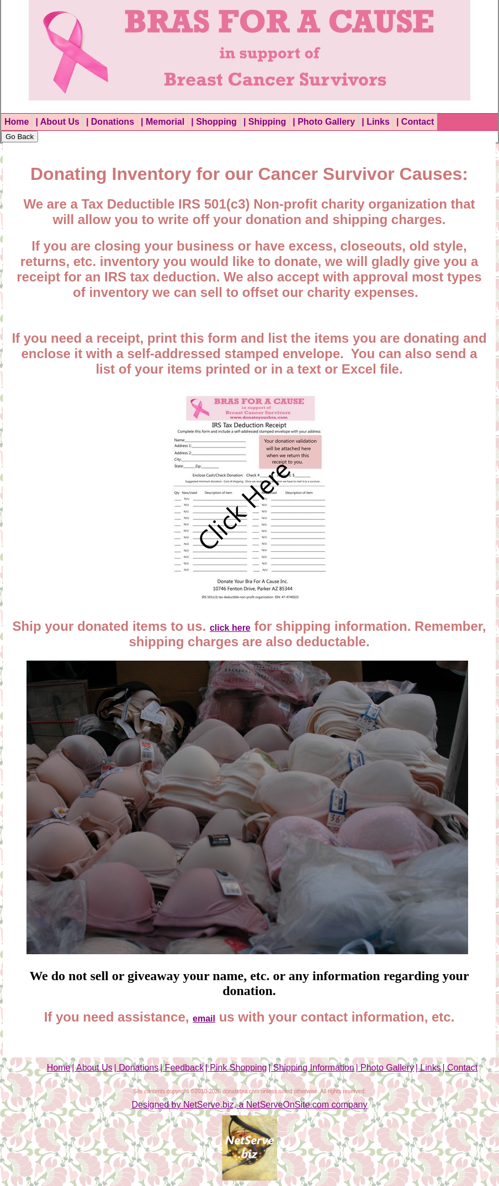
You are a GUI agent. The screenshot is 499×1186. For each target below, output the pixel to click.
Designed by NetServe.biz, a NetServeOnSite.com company (250, 1104)
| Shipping (264, 121)
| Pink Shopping (236, 1067)
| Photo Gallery (324, 121)
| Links (376, 121)
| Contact (415, 121)
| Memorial (162, 121)
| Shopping (214, 121)
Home (16, 121)
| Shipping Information (311, 1067)
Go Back (20, 136)
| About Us (57, 121)
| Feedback (182, 1067)
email (204, 1018)
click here (230, 627)
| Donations (110, 121)
